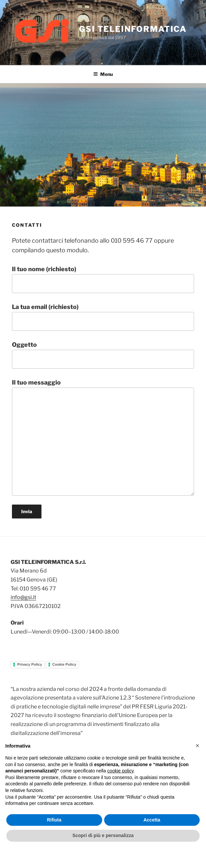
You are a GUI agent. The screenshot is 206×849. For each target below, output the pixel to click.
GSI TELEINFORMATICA (133, 29)
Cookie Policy (64, 664)
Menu (103, 74)
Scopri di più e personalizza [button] (102, 835)
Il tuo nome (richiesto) (103, 279)
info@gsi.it (23, 597)
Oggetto (103, 355)
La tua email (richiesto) (103, 317)
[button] (197, 745)
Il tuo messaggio (103, 437)
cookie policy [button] (120, 770)
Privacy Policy (29, 664)
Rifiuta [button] (54, 819)
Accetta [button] (151, 819)
